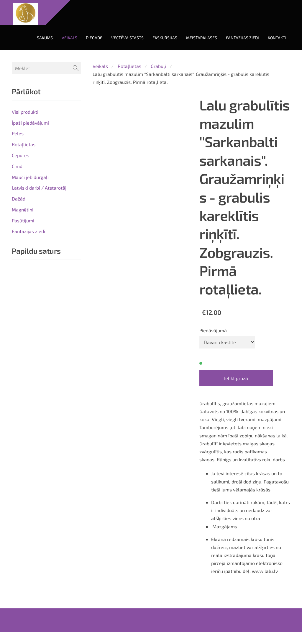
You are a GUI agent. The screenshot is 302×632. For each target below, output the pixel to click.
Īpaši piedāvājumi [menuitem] (30, 123)
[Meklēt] (46, 68)
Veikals (100, 66)
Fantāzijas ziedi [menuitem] (242, 37)
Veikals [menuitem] (69, 37)
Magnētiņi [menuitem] (22, 209)
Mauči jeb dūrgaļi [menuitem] (30, 177)
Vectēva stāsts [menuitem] (127, 37)
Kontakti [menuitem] (277, 37)
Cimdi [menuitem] (18, 166)
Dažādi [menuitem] (19, 198)
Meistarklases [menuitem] (201, 37)
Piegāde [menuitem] (94, 37)
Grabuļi (158, 66)
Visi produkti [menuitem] (25, 112)
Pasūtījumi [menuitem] (23, 220)
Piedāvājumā (213, 330)
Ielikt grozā (236, 378)
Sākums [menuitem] (45, 37)
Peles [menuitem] (18, 133)
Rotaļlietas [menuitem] (23, 144)
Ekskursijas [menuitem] (164, 37)
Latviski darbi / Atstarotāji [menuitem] (40, 187)
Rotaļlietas (129, 66)
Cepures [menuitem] (20, 155)
